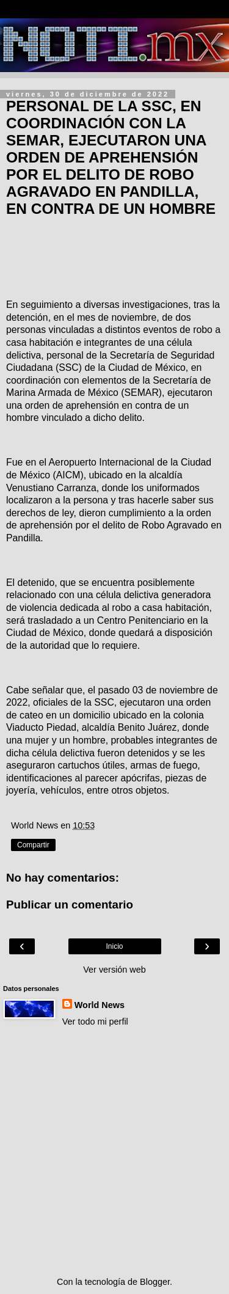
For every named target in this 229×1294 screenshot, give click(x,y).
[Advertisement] (114, 1152)
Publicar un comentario (69, 904)
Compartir (33, 845)
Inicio (114, 946)
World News (100, 1005)
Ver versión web (114, 969)
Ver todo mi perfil (95, 1021)
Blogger (155, 1282)
